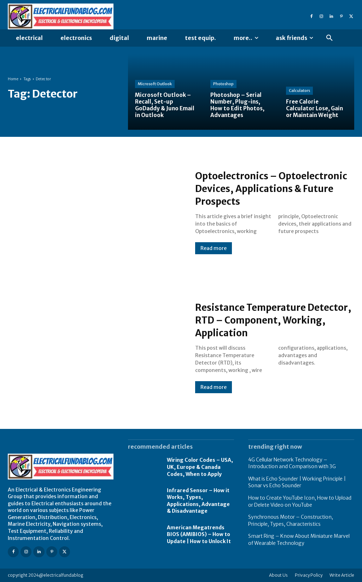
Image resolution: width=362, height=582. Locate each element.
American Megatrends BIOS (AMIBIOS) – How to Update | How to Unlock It (199, 534)
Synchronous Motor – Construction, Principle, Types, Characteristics (290, 520)
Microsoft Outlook (155, 83)
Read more (213, 254)
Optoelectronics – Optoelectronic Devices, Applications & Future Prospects (256, 188)
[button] (329, 38)
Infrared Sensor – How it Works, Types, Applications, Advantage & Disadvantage (198, 500)
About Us (278, 575)
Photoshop (223, 83)
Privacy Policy (308, 575)
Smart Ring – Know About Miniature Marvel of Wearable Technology (299, 539)
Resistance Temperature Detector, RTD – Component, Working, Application (269, 319)
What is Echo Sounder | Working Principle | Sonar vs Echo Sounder (297, 482)
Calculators (299, 90)
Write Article (341, 575)
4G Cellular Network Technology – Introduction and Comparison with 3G (292, 463)
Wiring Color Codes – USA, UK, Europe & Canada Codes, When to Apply (200, 467)
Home (13, 79)
